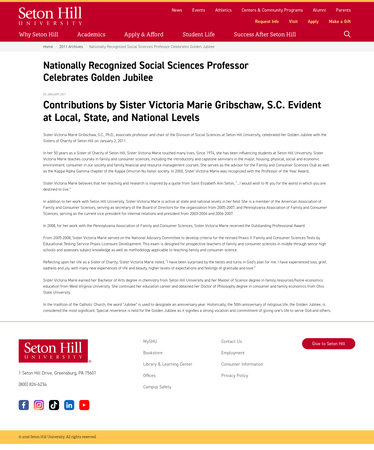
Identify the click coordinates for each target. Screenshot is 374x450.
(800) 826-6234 (33, 384)
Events (198, 10)
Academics (91, 34)
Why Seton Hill (38, 34)
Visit (293, 21)
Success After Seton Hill (265, 34)
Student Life (199, 34)
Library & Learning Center (167, 364)
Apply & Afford (143, 34)
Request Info (267, 21)
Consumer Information (242, 364)
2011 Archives (71, 46)
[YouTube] (84, 405)
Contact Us (231, 341)
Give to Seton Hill (328, 344)
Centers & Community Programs (272, 10)
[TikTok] (54, 405)
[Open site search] (347, 34)
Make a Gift (340, 21)
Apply (313, 21)
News (177, 10)
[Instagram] (39, 405)
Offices (149, 375)
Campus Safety (157, 387)
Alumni (319, 10)
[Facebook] (24, 405)
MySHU (150, 341)
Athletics (223, 10)
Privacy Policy (234, 375)
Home (48, 46)
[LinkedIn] (69, 405)
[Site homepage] (51, 16)
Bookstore (153, 353)
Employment (233, 353)
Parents (343, 10)
